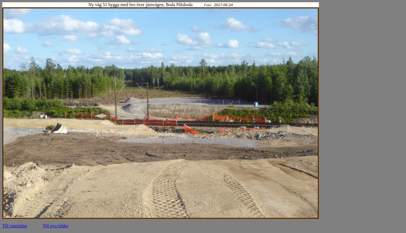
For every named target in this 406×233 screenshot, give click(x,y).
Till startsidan (14, 225)
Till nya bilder (56, 225)
